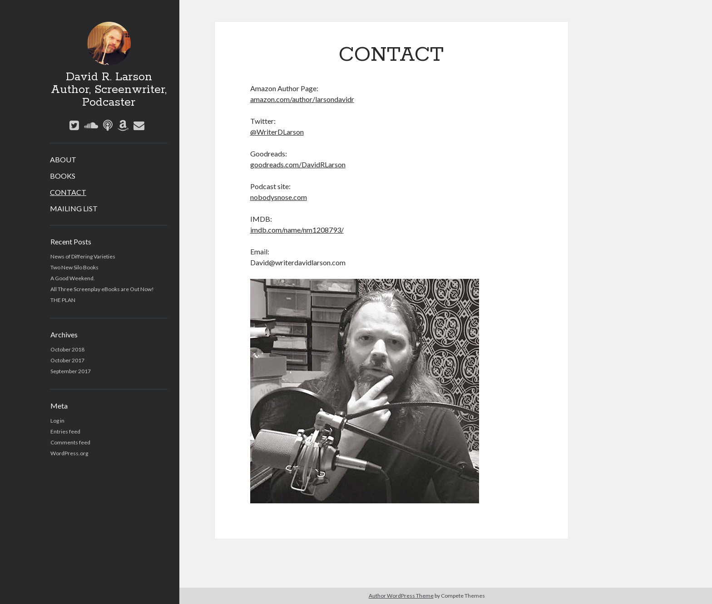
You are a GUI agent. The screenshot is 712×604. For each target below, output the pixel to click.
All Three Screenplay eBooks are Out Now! (102, 289)
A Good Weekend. (72, 278)
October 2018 (67, 349)
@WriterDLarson (277, 131)
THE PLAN (62, 300)
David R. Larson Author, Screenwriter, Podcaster (109, 90)
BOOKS (62, 175)
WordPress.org (69, 453)
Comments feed (70, 442)
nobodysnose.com (278, 197)
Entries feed (65, 431)
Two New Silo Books (74, 267)
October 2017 (67, 360)
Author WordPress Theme (401, 595)
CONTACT (68, 192)
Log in (57, 420)
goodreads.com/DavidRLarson (298, 164)
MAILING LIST (74, 208)
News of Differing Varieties (82, 256)
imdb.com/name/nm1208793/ (297, 229)
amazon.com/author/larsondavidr (302, 99)
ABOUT (63, 159)
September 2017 (70, 371)
